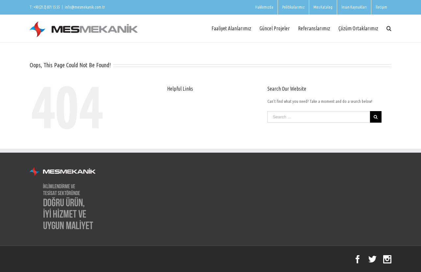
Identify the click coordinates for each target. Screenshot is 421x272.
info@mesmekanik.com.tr (85, 7)
